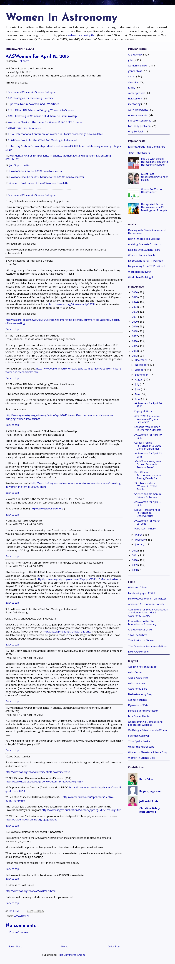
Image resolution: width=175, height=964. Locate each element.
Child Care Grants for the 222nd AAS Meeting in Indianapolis (43, 140)
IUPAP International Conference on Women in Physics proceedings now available (55, 134)
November (141, 365)
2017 (135, 336)
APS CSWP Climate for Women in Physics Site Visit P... (147, 419)
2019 (135, 326)
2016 (135, 341)
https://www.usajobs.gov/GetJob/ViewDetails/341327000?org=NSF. (44, 781)
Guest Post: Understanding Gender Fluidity (154, 177)
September (142, 374)
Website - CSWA (137, 587)
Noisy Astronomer (139, 651)
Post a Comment (19, 932)
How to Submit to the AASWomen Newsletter (35, 171)
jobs (131, 60)
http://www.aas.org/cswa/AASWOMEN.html (30, 891)
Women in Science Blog (141, 757)
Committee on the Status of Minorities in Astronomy (144, 622)
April (138, 399)
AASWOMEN (21, 916)
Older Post (114, 946)
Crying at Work (143, 411)
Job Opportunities (19, 165)
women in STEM (138, 65)
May (138, 394)
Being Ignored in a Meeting (144, 238)
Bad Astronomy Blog (140, 694)
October (140, 370)
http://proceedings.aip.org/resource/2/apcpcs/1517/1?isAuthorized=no (78, 579)
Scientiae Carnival (138, 735)
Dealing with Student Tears (144, 249)
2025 (135, 297)
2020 (135, 321)
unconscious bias (138, 115)
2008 (135, 570)
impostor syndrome (140, 120)
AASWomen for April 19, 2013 (148, 436)
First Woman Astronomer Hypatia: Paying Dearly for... (147, 475)
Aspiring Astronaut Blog (142, 666)
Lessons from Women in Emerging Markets (147, 428)
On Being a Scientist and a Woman (148, 730)
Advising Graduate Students (144, 244)
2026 (135, 292)
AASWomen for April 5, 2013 (147, 503)
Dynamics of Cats (138, 705)
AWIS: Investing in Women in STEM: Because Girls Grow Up (42, 116)
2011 (135, 555)
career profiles (137, 93)
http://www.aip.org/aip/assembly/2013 (71, 304)
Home (64, 946)
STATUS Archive (137, 635)
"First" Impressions (139, 152)
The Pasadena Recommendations (147, 646)
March (139, 534)
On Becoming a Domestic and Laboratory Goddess (145, 723)
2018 (135, 331)
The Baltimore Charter (141, 640)
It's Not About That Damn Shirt (146, 146)
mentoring (134, 104)
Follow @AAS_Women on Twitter (147, 598)
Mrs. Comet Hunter (139, 716)
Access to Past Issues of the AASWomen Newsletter (39, 183)
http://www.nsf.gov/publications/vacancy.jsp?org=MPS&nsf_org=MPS (82, 810)
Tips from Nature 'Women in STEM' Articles (33, 104)
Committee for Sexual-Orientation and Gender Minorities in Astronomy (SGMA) (148, 612)
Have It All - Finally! (145, 528)
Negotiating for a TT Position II (146, 266)
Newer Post (15, 946)
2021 (135, 317)
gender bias (135, 71)
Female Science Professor (143, 710)
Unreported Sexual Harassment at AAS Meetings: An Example (154, 207)
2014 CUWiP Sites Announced (25, 128)
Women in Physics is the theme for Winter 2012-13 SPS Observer (46, 122)
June (138, 389)
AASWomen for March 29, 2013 (147, 522)
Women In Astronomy (61, 17)
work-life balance (138, 109)
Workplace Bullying (139, 271)
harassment (135, 98)
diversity (133, 82)
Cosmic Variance (137, 699)
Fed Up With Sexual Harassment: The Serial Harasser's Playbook (154, 161)
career (132, 76)
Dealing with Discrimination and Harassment (146, 231)
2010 (135, 560)
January (140, 544)
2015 (135, 346)
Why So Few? (136, 131)
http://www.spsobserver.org (47, 508)
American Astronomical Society (146, 604)
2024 (135, 302)
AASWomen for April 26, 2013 (148, 405)
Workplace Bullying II (140, 277)
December (141, 360)
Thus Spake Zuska (139, 741)
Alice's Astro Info (138, 677)
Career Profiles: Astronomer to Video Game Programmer (147, 445)
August (139, 379)
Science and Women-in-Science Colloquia (31, 92)
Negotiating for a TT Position (145, 260)
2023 (135, 307)
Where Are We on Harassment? (151, 190)
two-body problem (139, 126)
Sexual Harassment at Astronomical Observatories (147, 512)
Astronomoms (136, 683)
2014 (135, 351)
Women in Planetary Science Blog (147, 752)
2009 (135, 565)
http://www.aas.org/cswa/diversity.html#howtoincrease (37, 772)
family (132, 87)
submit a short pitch (82, 35)
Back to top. (12, 329)
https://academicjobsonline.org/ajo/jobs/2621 (32, 819)
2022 (135, 312)
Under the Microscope (141, 746)
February (140, 539)
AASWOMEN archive (140, 629)
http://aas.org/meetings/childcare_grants (67, 631)
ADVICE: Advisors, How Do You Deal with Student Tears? (147, 464)
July (137, 384)
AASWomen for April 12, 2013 (148, 455)
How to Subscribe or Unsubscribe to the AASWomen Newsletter (46, 177)
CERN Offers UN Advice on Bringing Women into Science (41, 110)
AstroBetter (135, 672)
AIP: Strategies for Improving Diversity (30, 98)
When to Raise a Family (141, 255)
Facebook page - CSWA (141, 593)
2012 (135, 550)
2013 (135, 355)
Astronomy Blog (137, 688)
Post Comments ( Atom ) (72, 954)
